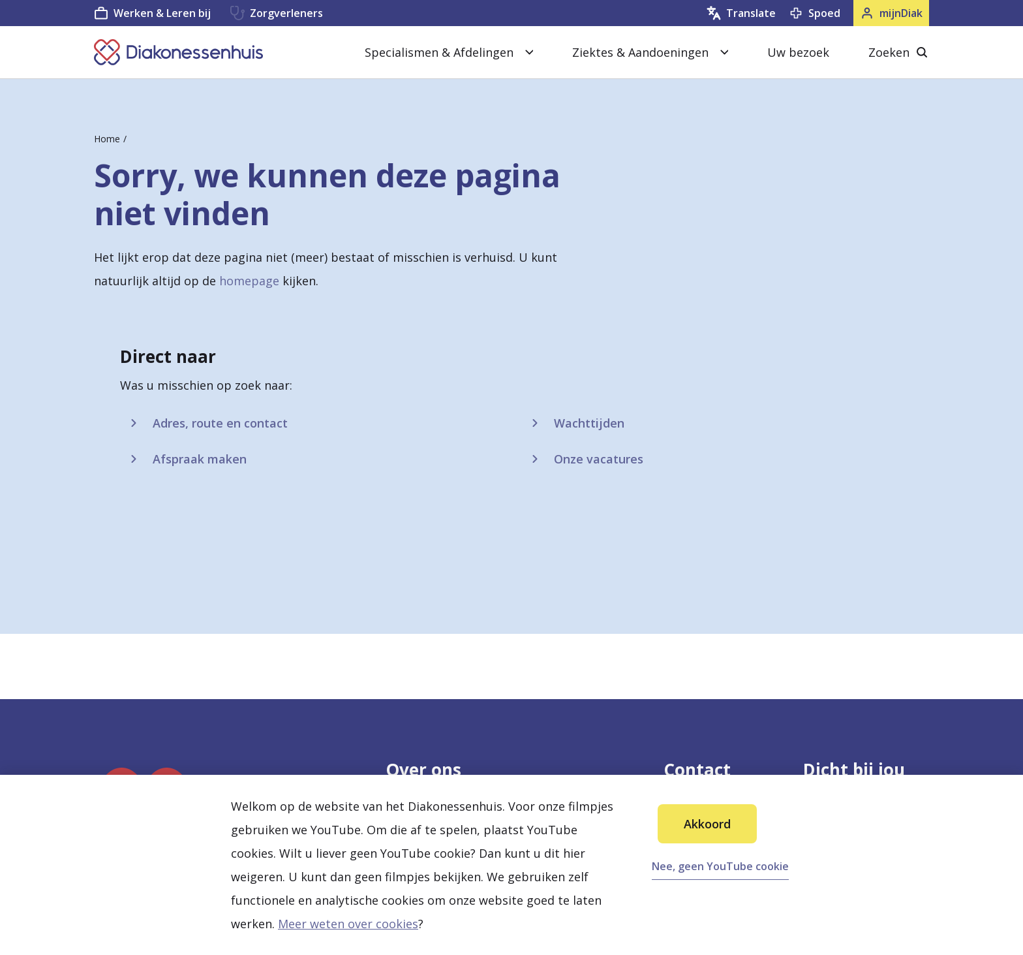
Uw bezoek (798, 52)
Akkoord (707, 824)
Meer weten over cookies (348, 924)
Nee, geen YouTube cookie (720, 866)
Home (107, 139)
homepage (249, 281)
